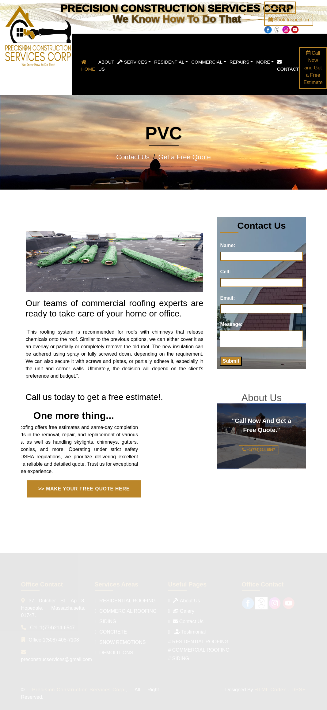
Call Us (279, 7)
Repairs (239, 62)
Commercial (206, 62)
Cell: (225, 271)
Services (132, 62)
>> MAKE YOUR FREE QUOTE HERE (84, 488)
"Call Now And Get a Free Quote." (260, 436)
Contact (288, 66)
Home (88, 66)
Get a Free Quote (184, 157)
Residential (169, 62)
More (263, 62)
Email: (227, 298)
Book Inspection (288, 19)
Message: (231, 324)
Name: (227, 245)
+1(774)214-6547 (258, 450)
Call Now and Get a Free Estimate (312, 67)
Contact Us (133, 157)
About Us (106, 65)
